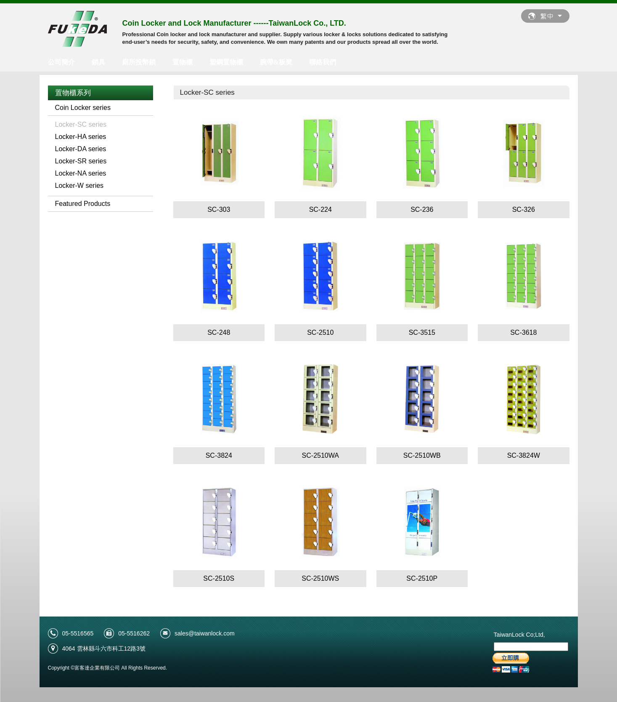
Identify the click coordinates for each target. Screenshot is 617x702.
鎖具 (98, 62)
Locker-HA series (80, 136)
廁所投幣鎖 (139, 62)
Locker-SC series (81, 124)
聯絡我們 (322, 62)
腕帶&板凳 (276, 62)
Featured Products (83, 203)
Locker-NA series (80, 173)
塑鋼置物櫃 (226, 62)
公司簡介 (61, 62)
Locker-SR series (81, 161)
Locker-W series (79, 185)
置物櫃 (182, 62)
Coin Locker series (83, 107)
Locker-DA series (80, 148)
